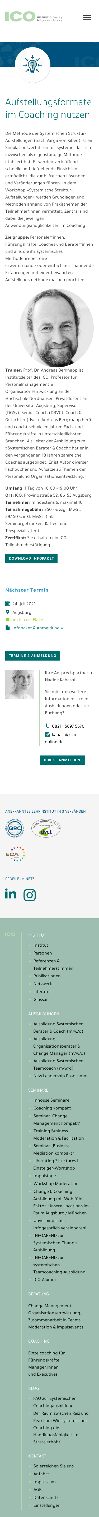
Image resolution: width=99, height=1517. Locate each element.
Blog (33, 1389)
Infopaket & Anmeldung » (37, 628)
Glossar (41, 1000)
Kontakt (37, 1456)
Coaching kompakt (52, 1108)
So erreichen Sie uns (54, 1466)
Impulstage (45, 1176)
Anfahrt (41, 1474)
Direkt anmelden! (63, 761)
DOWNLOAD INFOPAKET (31, 559)
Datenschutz (46, 1498)
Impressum (45, 1482)
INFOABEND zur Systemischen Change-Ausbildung (55, 1243)
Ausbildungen (43, 1014)
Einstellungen (47, 1506)
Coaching (39, 1341)
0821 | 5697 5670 (68, 726)
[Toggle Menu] (87, 17)
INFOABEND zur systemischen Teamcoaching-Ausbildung (59, 1265)
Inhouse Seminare (51, 1100)
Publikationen (47, 976)
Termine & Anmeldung (32, 656)
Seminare (38, 1091)
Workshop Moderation (56, 1184)
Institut (37, 936)
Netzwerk (43, 984)
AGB (38, 1490)
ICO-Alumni (45, 1280)
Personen (43, 953)
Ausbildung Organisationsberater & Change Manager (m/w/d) (59, 1046)
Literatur (42, 992)
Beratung (38, 1294)
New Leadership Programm (61, 1076)
